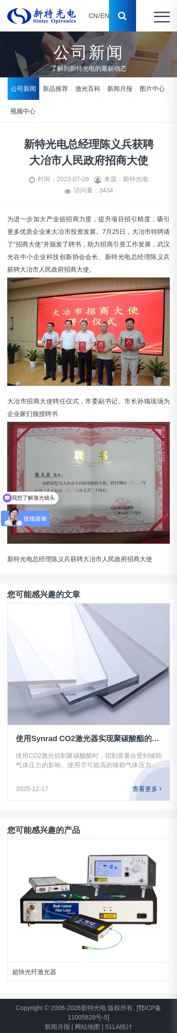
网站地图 (87, 1026)
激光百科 (87, 88)
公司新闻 (23, 88)
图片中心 (152, 88)
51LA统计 (119, 1026)
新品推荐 (55, 88)
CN (93, 15)
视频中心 (23, 110)
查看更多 (147, 788)
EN (104, 15)
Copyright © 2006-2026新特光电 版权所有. (75, 1007)
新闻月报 (119, 88)
